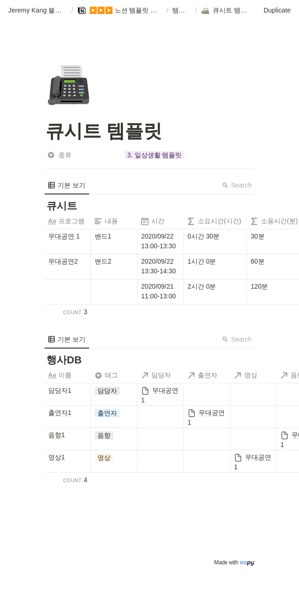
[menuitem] (67, 185)
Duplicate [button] (277, 10)
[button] (38, 10)
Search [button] (237, 185)
